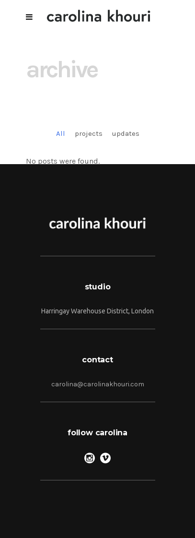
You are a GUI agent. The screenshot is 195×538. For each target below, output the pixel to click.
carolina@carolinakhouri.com (97, 384)
